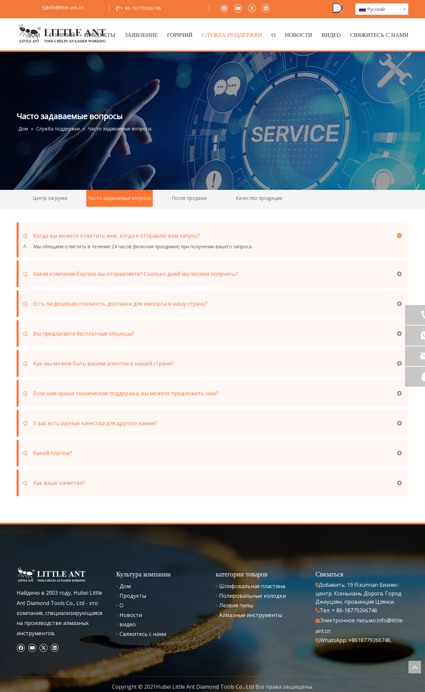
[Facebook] (224, 7)
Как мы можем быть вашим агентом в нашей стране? (98, 363)
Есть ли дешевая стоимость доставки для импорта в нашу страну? (115, 303)
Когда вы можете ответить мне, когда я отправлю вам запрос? (111, 235)
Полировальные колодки (252, 595)
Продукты (133, 595)
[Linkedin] (266, 7)
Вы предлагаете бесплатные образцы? (78, 333)
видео (128, 624)
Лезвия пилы (236, 605)
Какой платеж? (47, 453)
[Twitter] (252, 7)
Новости (131, 615)
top (414, 667)
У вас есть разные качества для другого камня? (90, 423)
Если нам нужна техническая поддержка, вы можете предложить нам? (120, 393)
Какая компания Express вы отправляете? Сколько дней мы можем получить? (130, 273)
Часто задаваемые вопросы (119, 198)
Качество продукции (259, 198)
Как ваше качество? (54, 483)
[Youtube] (238, 7)
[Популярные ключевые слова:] (337, 8)
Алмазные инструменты (250, 615)
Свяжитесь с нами (143, 634)
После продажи (189, 198)
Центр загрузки (50, 198)
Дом (125, 586)
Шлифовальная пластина (252, 586)
